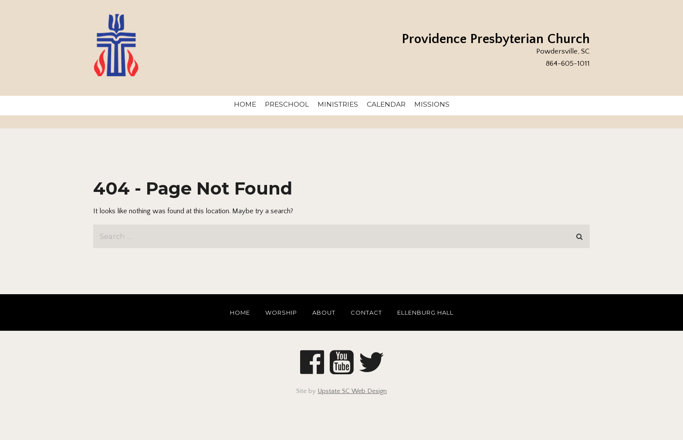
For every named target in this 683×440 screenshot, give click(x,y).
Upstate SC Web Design (352, 391)
